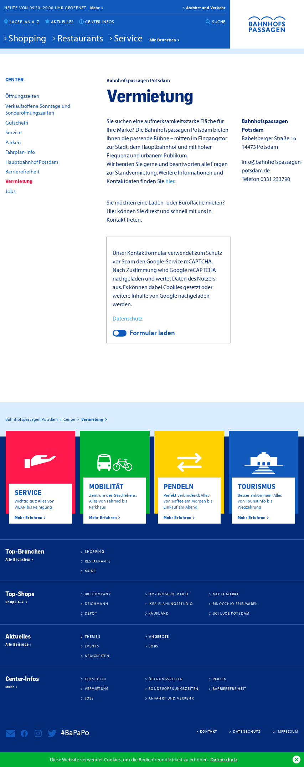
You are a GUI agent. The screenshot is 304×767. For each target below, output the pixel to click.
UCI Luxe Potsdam (231, 613)
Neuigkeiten (97, 655)
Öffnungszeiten (22, 95)
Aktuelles (62, 21)
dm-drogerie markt (169, 593)
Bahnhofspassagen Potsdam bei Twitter (52, 733)
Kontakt (208, 731)
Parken (13, 142)
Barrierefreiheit (22, 171)
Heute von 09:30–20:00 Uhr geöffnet (45, 7)
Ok (296, 759)
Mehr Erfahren (28, 517)
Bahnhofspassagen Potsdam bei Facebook (24, 733)
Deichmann (97, 603)
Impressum (287, 731)
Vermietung (18, 181)
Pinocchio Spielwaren (235, 603)
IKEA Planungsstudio (171, 603)
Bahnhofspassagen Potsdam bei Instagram (38, 733)
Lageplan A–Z (25, 21)
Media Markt (226, 593)
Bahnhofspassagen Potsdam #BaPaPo (267, 24)
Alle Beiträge (17, 644)
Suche (219, 21)
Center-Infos (99, 21)
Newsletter (10, 733)
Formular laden (152, 332)
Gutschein (16, 122)
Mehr (9, 687)
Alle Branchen (162, 39)
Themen (93, 636)
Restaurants (80, 38)
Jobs (10, 191)
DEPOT (91, 613)
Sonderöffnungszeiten (174, 688)
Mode (90, 570)
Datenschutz (223, 759)
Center (14, 80)
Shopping (27, 38)
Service (128, 38)
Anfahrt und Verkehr (206, 7)
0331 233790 (275, 178)
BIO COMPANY (98, 593)
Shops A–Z (14, 602)
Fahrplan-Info (20, 151)
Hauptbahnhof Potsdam (31, 161)
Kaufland (159, 613)
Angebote (159, 636)
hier (169, 181)
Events (92, 646)
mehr (95, 7)
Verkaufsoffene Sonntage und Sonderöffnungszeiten (37, 109)
